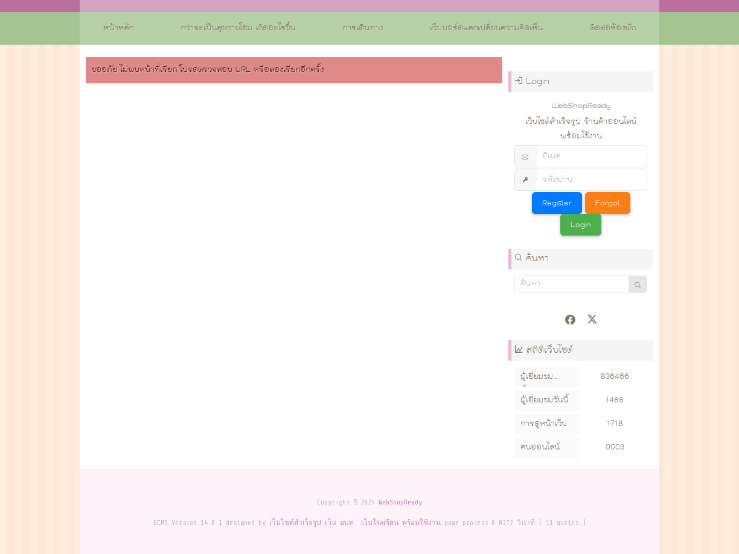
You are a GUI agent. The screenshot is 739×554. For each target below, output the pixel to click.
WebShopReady (400, 502)
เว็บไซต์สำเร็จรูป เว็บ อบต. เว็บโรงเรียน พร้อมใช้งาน (355, 522)
